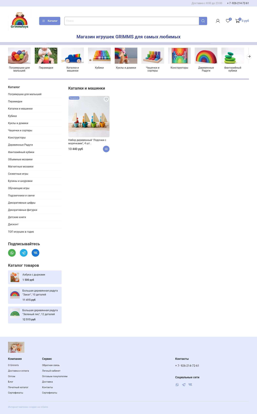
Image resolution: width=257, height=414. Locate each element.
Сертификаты (15, 392)
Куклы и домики (129, 68)
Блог (10, 381)
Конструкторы (183, 68)
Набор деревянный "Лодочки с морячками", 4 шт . (87, 142)
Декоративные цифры (22, 203)
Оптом (11, 376)
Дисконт (13, 224)
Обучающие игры (18, 188)
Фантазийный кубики (237, 69)
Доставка (47, 381)
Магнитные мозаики (20, 166)
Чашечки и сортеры (155, 69)
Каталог (50, 21)
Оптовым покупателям (55, 376)
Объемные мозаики (20, 159)
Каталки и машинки (74, 69)
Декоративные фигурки (22, 210)
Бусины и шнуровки (20, 181)
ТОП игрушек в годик (21, 232)
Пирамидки (47, 68)
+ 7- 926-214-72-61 (187, 365)
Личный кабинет (51, 370)
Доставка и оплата (18, 370)
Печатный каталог (18, 387)
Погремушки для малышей (19, 69)
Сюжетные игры (18, 174)
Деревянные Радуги (210, 69)
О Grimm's (13, 365)
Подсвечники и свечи (21, 195)
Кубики (101, 68)
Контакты (47, 387)
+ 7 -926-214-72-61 (238, 3)
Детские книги (17, 217)
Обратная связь (51, 365)
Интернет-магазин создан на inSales (28, 407)
